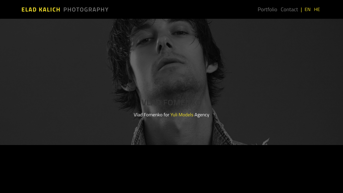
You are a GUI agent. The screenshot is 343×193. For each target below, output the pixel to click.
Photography (86, 9)
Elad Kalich (41, 9)
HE (317, 9)
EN (308, 9)
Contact (289, 9)
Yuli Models (181, 114)
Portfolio (267, 9)
